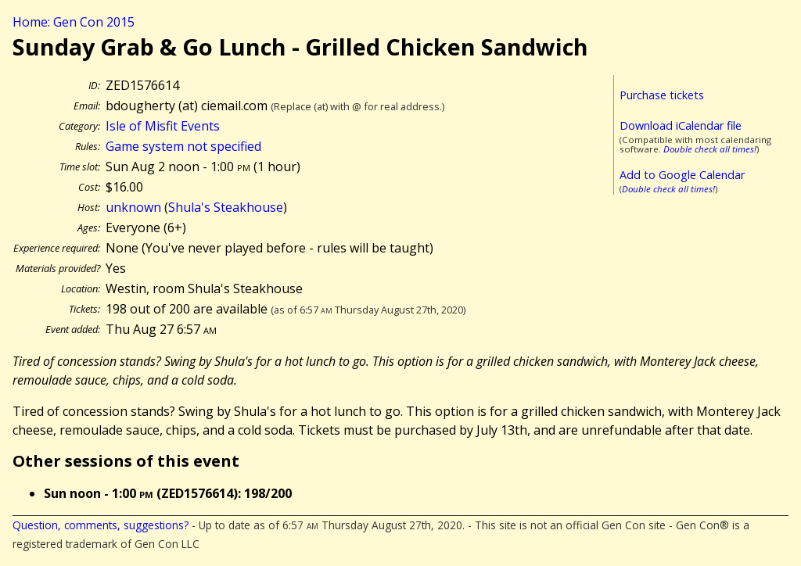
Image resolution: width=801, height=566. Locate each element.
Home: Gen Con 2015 (74, 21)
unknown (133, 207)
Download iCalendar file (681, 125)
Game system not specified (183, 146)
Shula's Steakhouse (225, 207)
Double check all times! (709, 149)
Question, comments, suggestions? (101, 525)
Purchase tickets (662, 95)
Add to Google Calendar (682, 174)
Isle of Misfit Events (163, 125)
